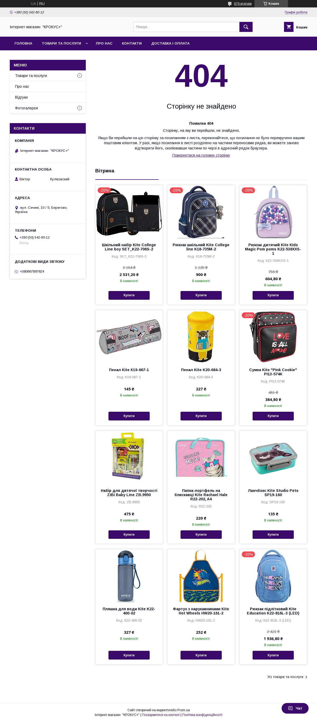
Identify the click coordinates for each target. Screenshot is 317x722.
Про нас (104, 43)
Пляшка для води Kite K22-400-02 (129, 611)
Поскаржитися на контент (161, 715)
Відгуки (21, 97)
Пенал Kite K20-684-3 (201, 370)
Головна (23, 43)
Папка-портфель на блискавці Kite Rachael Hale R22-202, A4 (201, 494)
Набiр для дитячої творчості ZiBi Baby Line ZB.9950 (129, 492)
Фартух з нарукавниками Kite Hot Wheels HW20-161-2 (201, 611)
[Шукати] (246, 27)
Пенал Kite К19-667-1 (129, 370)
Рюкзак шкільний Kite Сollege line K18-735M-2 (201, 247)
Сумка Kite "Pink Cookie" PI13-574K (273, 372)
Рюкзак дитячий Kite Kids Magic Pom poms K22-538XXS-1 (273, 249)
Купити (129, 295)
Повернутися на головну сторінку (201, 155)
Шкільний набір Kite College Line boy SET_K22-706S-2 (129, 247)
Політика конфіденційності (202, 715)
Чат (295, 708)
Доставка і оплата (170, 43)
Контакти (132, 43)
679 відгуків (243, 4)
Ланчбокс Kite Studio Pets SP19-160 (273, 492)
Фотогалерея (26, 108)
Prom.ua (183, 710)
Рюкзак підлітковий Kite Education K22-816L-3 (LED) (273, 611)
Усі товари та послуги (285, 677)
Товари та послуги (61, 43)
